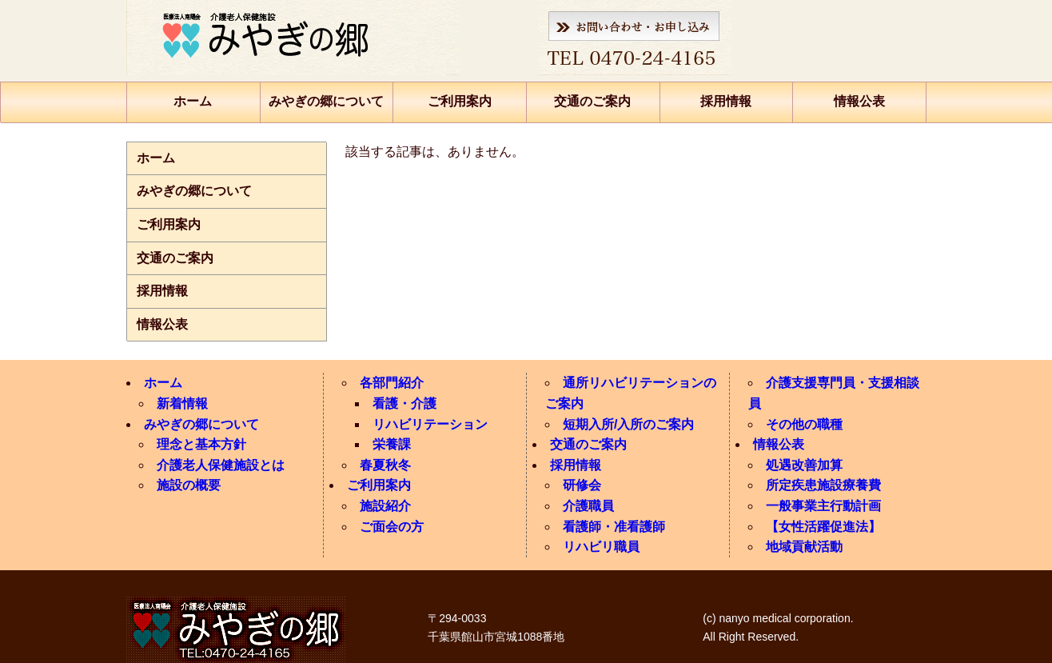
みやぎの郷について (326, 101)
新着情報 (182, 403)
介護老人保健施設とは (221, 465)
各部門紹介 (392, 382)
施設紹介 (385, 506)
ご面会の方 (392, 526)
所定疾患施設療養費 (823, 485)
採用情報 (725, 101)
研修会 (582, 485)
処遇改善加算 (804, 465)
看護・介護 (404, 403)
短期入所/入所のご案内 (628, 424)
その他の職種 (804, 424)
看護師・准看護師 (614, 526)
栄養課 (392, 444)
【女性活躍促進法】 (823, 526)
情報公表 (859, 101)
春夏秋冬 (385, 465)
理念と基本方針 (201, 444)
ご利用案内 (460, 101)
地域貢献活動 (804, 546)
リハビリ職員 (601, 546)
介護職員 (588, 506)
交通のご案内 (592, 101)
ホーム (192, 101)
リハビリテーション (430, 424)
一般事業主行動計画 (823, 506)
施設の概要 (189, 485)
